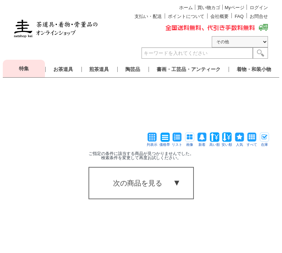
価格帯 (164, 143)
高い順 (214, 143)
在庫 (264, 143)
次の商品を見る (137, 183)
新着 (202, 143)
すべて (252, 143)
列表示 (152, 143)
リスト (177, 143)
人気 (239, 143)
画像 (189, 143)
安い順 (227, 143)
